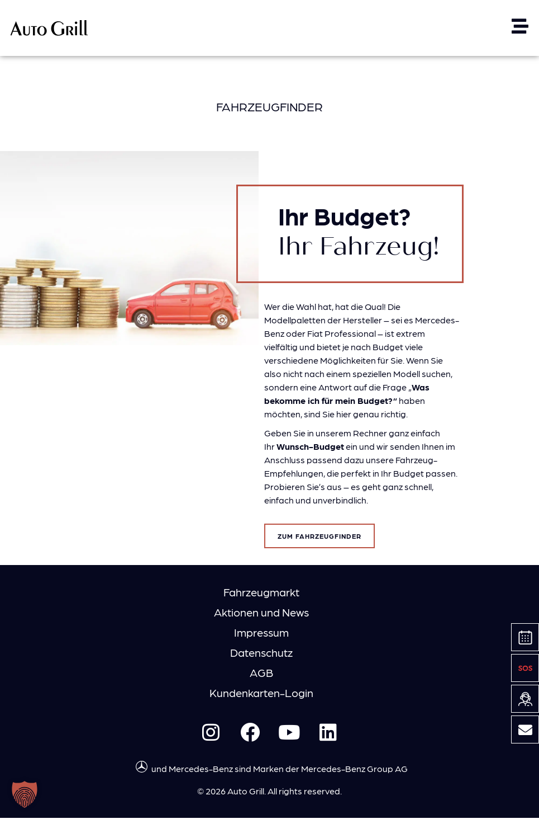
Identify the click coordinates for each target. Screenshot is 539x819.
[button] (24, 794)
